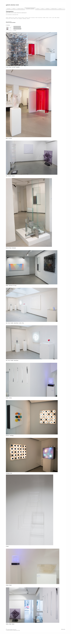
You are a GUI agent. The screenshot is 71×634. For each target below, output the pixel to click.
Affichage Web (63, 629)
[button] (17, 26)
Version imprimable (9, 629)
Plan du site (14, 629)
